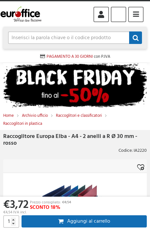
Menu (136, 14)
